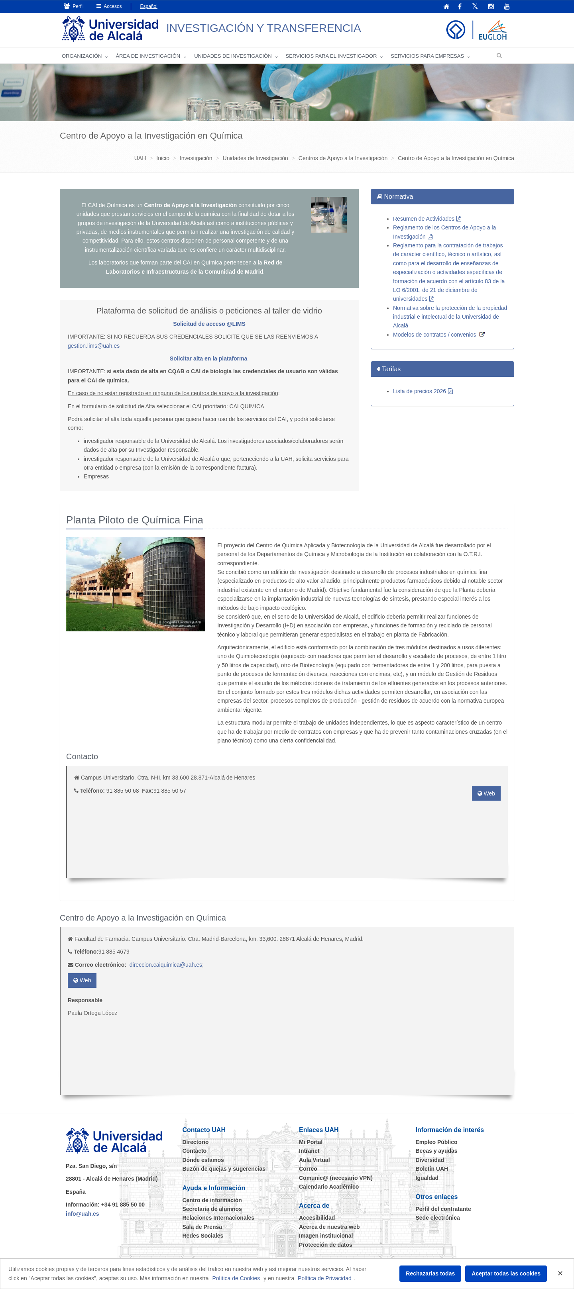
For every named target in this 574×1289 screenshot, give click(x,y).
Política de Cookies (236, 1278)
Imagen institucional (326, 1235)
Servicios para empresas (427, 56)
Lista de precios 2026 (419, 391)
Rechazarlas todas (430, 1273)
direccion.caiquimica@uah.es (166, 965)
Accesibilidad (317, 1218)
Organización (82, 56)
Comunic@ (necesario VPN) (336, 1178)
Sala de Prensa (202, 1227)
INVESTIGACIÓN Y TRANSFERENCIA (263, 28)
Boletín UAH (432, 1169)
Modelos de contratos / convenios (434, 334)
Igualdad (427, 1178)
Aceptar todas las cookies (506, 1273)
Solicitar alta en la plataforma (209, 358)
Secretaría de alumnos (212, 1209)
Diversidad (430, 1160)
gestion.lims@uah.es (94, 346)
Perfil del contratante (443, 1209)
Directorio (196, 1142)
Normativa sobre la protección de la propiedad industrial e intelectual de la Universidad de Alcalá (450, 317)
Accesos (109, 6)
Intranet (309, 1151)
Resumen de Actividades (423, 218)
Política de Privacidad (325, 1278)
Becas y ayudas (437, 1151)
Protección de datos (325, 1245)
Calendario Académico (329, 1186)
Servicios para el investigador (331, 56)
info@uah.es (82, 1214)
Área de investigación (148, 56)
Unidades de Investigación (232, 56)
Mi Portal (310, 1142)
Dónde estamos (203, 1160)
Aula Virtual (314, 1160)
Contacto (195, 1151)
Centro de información (212, 1200)
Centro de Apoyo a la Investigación (190, 205)
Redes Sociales (203, 1235)
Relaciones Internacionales (219, 1218)
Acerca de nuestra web (329, 1227)
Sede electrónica (438, 1218)
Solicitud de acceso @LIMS (209, 324)
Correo (308, 1169)
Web (486, 793)
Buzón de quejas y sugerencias (224, 1169)
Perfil (74, 6)
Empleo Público (437, 1142)
